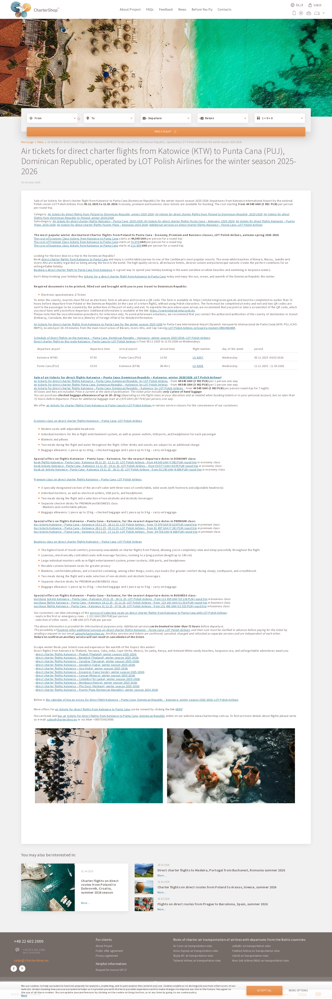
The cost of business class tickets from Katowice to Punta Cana (76, 245)
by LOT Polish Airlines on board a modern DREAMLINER (200, 328)
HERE (179, 709)
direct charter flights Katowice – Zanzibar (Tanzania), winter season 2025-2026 (87, 661)
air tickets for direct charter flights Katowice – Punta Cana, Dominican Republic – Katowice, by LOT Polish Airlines (109, 388)
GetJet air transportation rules (250, 956)
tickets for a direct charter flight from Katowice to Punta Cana (125, 276)
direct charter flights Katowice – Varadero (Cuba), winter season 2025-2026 (85, 665)
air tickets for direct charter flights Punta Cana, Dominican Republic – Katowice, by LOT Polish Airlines (101, 384)
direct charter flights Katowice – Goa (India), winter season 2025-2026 (81, 668)
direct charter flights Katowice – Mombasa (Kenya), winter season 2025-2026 (86, 682)
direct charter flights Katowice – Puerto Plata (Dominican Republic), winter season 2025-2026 (97, 690)
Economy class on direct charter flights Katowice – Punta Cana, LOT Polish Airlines (88, 421)
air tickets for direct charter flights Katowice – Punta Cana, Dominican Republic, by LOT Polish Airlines (101, 381)
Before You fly (202, 9)
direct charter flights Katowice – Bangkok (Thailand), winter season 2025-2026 (87, 658)
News (182, 9)
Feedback (166, 9)
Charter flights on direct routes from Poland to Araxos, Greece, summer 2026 (217, 887)
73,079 (135, 242)
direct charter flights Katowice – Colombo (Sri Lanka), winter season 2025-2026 (88, 679)
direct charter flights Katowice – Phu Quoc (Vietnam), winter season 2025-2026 (87, 686)
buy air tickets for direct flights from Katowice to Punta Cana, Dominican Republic (111, 716)
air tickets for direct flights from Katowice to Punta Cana (93, 709)
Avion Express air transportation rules (195, 951)
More (24, 995)
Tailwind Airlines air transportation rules (197, 960)
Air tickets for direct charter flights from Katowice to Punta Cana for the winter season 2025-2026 (98, 324)
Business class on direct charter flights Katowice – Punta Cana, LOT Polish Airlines (88, 542)
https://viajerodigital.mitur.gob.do (172, 310)
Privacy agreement (107, 956)
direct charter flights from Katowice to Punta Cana (74, 259)
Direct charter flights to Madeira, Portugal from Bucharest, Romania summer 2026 (221, 870)
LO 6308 (198, 366)
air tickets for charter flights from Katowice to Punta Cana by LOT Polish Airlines (99, 405)
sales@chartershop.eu (89, 633)
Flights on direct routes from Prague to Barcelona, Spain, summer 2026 (213, 904)
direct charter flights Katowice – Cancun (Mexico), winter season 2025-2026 (85, 675)
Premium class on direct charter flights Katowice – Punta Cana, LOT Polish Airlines (88, 479)
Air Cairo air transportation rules (192, 946)
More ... (85, 903)
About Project (130, 9)
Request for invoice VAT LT (111, 970)
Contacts (224, 9)
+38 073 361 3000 (34, 949)
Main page (27, 142)
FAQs (150, 9)
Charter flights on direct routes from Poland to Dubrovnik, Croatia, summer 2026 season (100, 886)
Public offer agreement (109, 951)
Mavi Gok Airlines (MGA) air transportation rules (260, 960)
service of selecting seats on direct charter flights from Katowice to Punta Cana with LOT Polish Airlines (158, 613)
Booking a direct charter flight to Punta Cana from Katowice (73, 270)
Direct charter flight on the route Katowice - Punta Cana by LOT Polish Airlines (85, 341)
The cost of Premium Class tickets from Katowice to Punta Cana (76, 242)
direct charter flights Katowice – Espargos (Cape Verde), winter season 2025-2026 (90, 672)
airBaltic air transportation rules (251, 946)
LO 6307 (198, 357)
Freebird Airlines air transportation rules (255, 951)
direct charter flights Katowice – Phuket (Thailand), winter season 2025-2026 (86, 654)
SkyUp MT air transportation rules (193, 956)
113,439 (136, 245)
